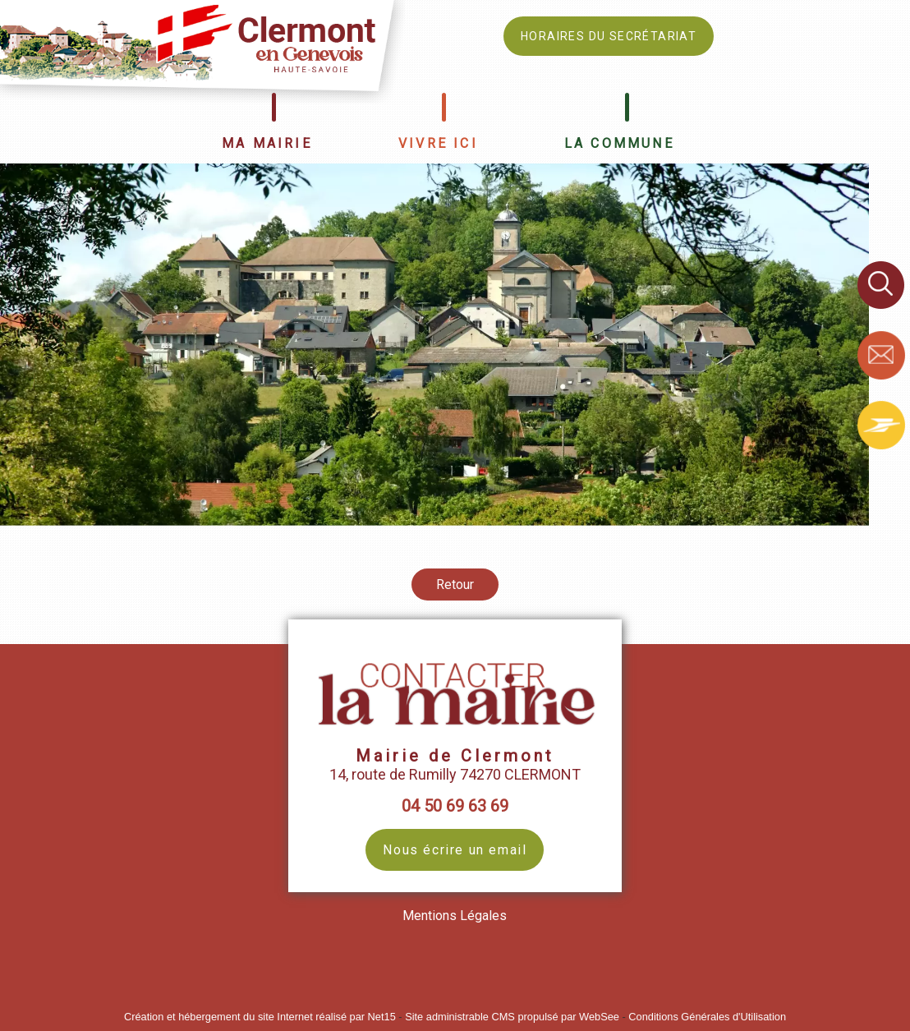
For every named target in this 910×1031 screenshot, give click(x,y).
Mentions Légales (454, 915)
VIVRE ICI (438, 143)
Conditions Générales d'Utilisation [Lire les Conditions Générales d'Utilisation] (707, 1016)
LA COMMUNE (619, 143)
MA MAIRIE (267, 143)
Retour (455, 584)
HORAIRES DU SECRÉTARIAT (608, 36)
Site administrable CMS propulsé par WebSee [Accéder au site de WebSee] (512, 1016)
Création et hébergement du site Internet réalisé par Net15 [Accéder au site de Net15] (260, 1016)
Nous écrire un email (454, 850)
